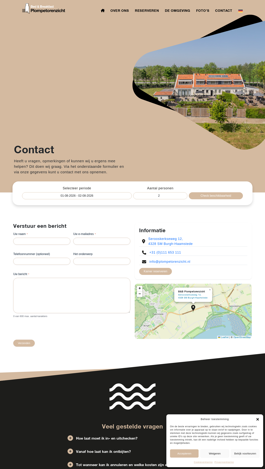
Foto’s (202, 10)
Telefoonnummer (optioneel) (31, 254)
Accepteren (184, 453)
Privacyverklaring (224, 462)
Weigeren (215, 453)
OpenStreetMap (242, 337)
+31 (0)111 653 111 (165, 252)
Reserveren (147, 10)
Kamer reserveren (155, 271)
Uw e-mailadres (84, 234)
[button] (257, 419)
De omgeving (177, 10)
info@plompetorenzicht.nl (169, 261)
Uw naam (20, 234)
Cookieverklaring (203, 462)
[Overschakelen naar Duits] (240, 11)
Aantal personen (160, 188)
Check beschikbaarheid (216, 195)
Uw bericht (21, 274)
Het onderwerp (83, 254)
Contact (223, 10)
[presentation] (41, 332)
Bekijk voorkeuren (245, 453)
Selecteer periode (77, 188)
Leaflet (223, 337)
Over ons (119, 10)
